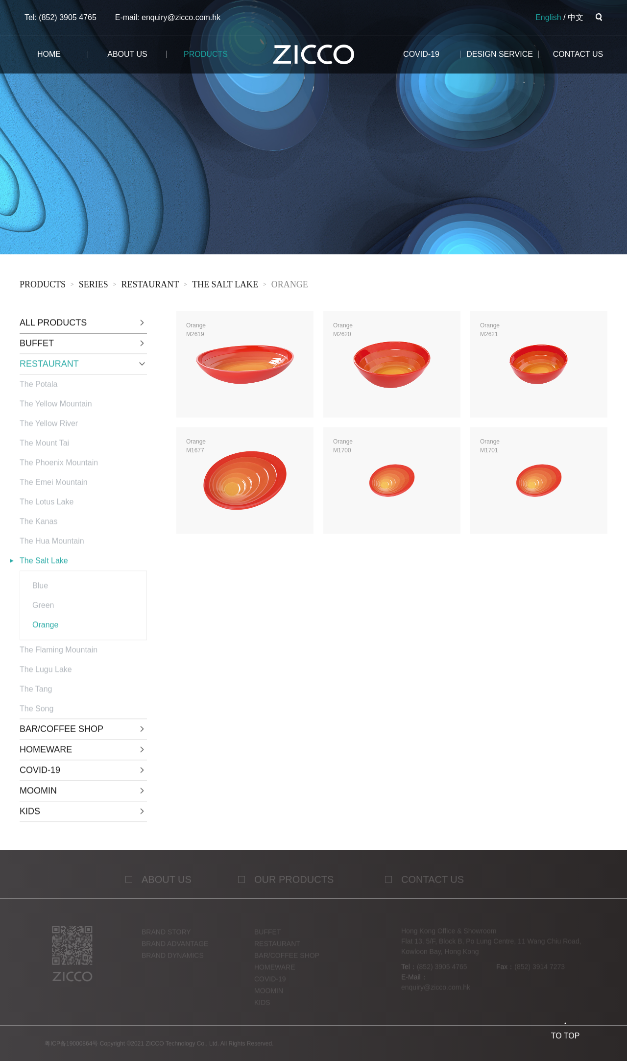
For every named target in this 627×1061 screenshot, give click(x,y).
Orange (289, 286)
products (206, 54)
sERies (93, 286)
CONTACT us (578, 54)
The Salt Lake (225, 286)
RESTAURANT (150, 286)
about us (127, 54)
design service (499, 54)
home (49, 54)
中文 (575, 17)
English (548, 17)
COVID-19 (421, 54)
